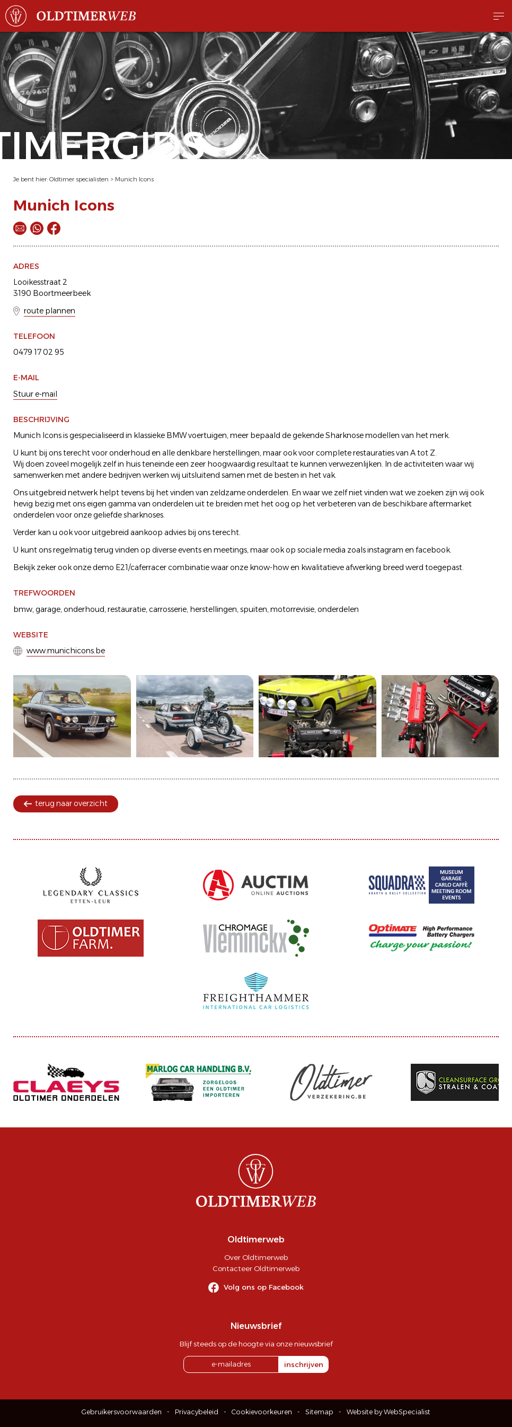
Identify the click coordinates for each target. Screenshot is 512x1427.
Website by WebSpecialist (388, 1412)
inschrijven (303, 1364)
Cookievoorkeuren (262, 1412)
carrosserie (168, 609)
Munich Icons (134, 179)
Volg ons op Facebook (264, 1287)
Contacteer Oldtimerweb (256, 1268)
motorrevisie (292, 609)
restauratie (127, 609)
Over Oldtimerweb (256, 1257)
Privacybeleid (196, 1412)
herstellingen (213, 609)
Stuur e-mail (35, 394)
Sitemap (319, 1412)
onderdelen (338, 609)
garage (48, 609)
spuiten (253, 609)
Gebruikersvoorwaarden (122, 1412)
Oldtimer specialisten (79, 179)
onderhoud (84, 609)
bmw (22, 609)
